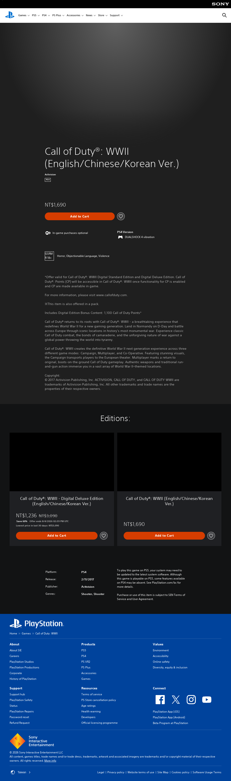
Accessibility (160, 656)
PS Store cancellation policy (98, 700)
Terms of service (91, 694)
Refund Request (19, 723)
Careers (14, 656)
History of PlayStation (23, 679)
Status (14, 706)
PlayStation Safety (21, 700)
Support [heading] (16, 688)
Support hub (17, 694)
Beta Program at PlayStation (170, 723)
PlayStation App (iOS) (166, 712)
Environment (161, 650)
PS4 (44, 15)
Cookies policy (180, 772)
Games (22, 15)
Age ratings (88, 706)
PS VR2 (85, 662)
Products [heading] (88, 644)
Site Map (162, 772)
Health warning (91, 711)
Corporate (16, 673)
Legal (100, 772)
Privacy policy (115, 772)
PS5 (34, 15)
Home (13, 633)
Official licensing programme (99, 723)
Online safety (161, 662)
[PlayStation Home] (10, 15)
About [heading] (14, 644)
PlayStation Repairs (22, 711)
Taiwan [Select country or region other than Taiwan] (21, 772)
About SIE (15, 650)
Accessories (73, 15)
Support (114, 15)
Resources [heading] (89, 688)
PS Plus (56, 15)
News (89, 15)
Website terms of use (140, 772)
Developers (88, 717)
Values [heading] (158, 644)
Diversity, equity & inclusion (170, 667)
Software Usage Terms (207, 772)
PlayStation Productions (24, 667)
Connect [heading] (159, 688)
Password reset (19, 717)
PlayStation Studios (22, 662)
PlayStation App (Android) (169, 717)
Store (101, 15)
